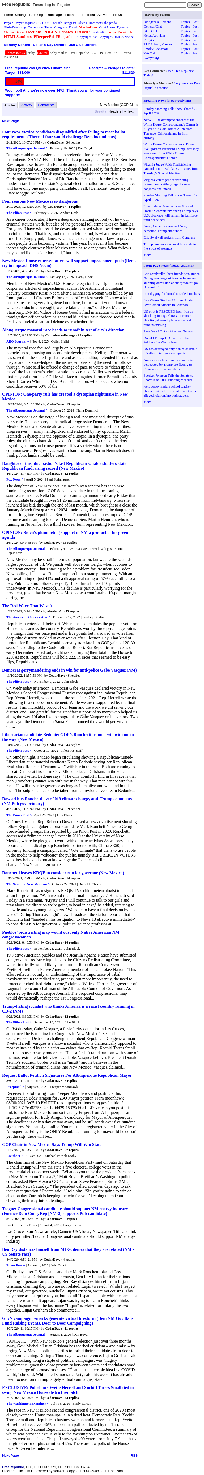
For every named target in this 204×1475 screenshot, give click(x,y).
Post (195, 22)
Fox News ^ (15, 479)
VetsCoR (150, 53)
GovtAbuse (107, 27)
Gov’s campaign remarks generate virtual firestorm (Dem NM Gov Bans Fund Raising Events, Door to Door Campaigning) (67, 1320)
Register (63, 5)
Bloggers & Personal (158, 22)
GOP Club (151, 31)
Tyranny (122, 27)
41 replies (74, 207)
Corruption (35, 27)
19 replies (73, 809)
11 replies (71, 1328)
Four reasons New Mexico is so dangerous (40, 201)
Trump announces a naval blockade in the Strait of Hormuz (170, 246)
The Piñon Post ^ (19, 213)
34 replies (73, 142)
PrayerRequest (25, 23)
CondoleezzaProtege (60, 335)
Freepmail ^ (15, 1087)
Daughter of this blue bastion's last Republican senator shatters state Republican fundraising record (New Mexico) (64, 465)
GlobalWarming (15, 27)
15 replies (73, 404)
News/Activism (154, 35)
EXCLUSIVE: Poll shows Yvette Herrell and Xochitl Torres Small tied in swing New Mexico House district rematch (68, 1390)
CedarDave (55, 142)
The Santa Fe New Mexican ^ (28, 884)
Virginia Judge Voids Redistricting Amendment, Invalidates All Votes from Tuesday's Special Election (171, 168)
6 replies (74, 675)
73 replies (72, 611)
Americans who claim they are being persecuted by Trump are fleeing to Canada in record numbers (169, 364)
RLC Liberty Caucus (158, 44)
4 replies (69, 1259)
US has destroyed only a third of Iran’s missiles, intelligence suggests (170, 351)
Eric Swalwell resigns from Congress (169, 237)
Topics (185, 22)
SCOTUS (43, 23)
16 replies (70, 542)
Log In (50, 5)
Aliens (82, 23)
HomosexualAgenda (102, 23)
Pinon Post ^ (15, 1265)
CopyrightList (87, 37)
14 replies (73, 878)
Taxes (48, 27)
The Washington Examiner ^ (27, 1403)
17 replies (72, 271)
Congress (60, 27)
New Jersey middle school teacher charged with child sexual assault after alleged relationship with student (170, 390)
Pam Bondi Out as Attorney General (169, 331)
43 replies (72, 1398)
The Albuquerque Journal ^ (27, 148)
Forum (38, 5)
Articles (10, 105)
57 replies (72, 1150)
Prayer (8, 23)
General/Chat (153, 26)
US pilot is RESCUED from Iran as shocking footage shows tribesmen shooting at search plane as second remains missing (168, 318)
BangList (70, 23)
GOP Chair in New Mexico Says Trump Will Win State (51, 1144)
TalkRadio (98, 32)
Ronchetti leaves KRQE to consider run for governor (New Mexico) (63, 873)
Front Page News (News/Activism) (169, 265)
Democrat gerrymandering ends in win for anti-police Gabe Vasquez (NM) (69, 670)
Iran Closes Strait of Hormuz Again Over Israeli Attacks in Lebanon (168, 302)
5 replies (71, 1081)
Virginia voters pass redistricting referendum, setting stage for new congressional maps (167, 184)
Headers (114, 111)
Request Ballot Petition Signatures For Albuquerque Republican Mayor (67, 1075)
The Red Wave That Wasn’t (27, 606)
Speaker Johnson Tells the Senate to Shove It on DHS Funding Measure (168, 377)
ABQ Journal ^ (17, 341)
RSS (134, 1455)
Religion (150, 40)
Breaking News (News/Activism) (167, 100)
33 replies (73, 745)
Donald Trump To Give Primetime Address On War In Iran (167, 340)
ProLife (56, 23)
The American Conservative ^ (28, 617)
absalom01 (55, 611)
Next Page (10, 121)
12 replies (85, 335)
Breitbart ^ (14, 1156)
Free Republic (16, 4)
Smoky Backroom (156, 49)
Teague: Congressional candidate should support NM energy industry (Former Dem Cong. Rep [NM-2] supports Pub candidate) (65, 1211)
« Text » (130, 111)
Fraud (73, 27)
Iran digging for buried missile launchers (172, 294)
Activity (26, 105)
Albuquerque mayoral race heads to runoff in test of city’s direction (63, 330)
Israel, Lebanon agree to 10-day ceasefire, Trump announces (166, 228)
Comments (46, 105)
